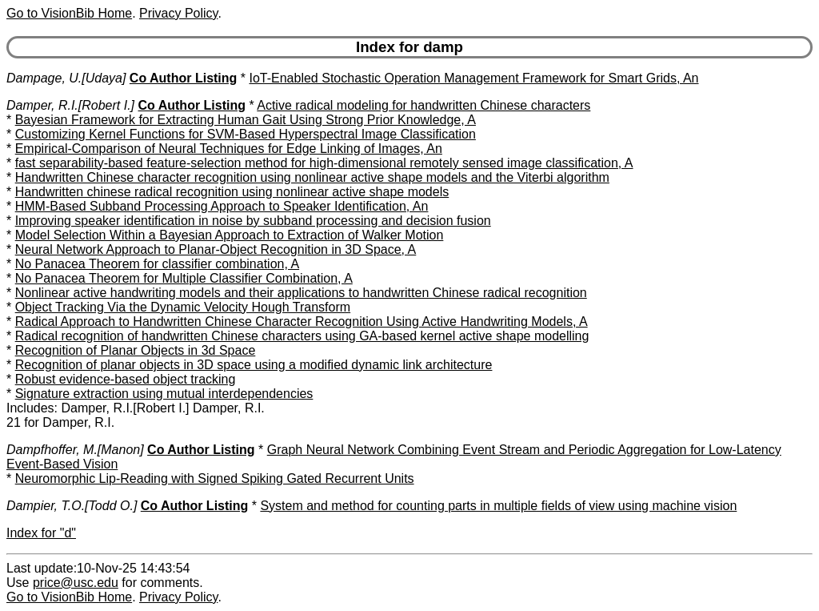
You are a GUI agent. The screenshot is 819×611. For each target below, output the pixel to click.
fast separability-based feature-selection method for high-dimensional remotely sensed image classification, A (324, 163)
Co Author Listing (184, 78)
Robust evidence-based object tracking (125, 379)
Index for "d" (41, 533)
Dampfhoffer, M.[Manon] (75, 449)
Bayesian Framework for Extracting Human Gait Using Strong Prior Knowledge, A (245, 120)
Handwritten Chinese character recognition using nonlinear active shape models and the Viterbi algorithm (312, 177)
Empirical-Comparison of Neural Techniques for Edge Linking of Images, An (228, 148)
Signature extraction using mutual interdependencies (164, 393)
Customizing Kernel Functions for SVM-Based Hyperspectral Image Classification (245, 134)
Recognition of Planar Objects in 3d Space (135, 350)
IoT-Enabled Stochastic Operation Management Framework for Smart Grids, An (473, 78)
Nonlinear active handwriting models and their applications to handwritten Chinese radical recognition (301, 292)
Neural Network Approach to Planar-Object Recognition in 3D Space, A (216, 249)
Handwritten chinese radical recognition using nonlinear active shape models (232, 192)
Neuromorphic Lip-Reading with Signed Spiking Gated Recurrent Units (214, 478)
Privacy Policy (178, 13)
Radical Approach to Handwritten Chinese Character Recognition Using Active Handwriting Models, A (301, 321)
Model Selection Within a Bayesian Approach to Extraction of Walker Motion (229, 235)
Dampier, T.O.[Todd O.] (71, 506)
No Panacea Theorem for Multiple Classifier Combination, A (184, 278)
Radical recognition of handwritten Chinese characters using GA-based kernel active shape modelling (302, 336)
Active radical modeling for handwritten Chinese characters (423, 105)
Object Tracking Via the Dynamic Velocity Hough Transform (182, 307)
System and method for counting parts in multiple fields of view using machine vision (498, 506)
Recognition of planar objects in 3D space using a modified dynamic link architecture (254, 365)
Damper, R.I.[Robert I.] (70, 105)
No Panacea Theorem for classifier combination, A (157, 264)
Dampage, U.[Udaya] (66, 78)
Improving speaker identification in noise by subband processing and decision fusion (253, 220)
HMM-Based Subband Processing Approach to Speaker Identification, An (222, 206)
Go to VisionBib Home (69, 13)
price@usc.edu (75, 582)
